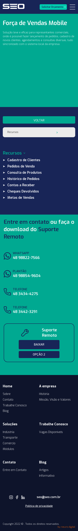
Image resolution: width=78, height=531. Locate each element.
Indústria (8, 432)
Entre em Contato (14, 470)
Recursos (12, 132)
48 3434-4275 (25, 293)
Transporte (10, 437)
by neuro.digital (66, 526)
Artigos (44, 470)
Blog (6, 411)
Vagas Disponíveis (51, 432)
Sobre (7, 394)
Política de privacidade (39, 506)
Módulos (8, 449)
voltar (39, 120)
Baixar (39, 344)
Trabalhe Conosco (15, 405)
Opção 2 (39, 354)
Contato (8, 400)
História (44, 394)
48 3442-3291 (25, 311)
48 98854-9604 (27, 275)
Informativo (46, 476)
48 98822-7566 (26, 257)
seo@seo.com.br (43, 497)
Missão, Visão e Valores (55, 400)
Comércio (9, 443)
